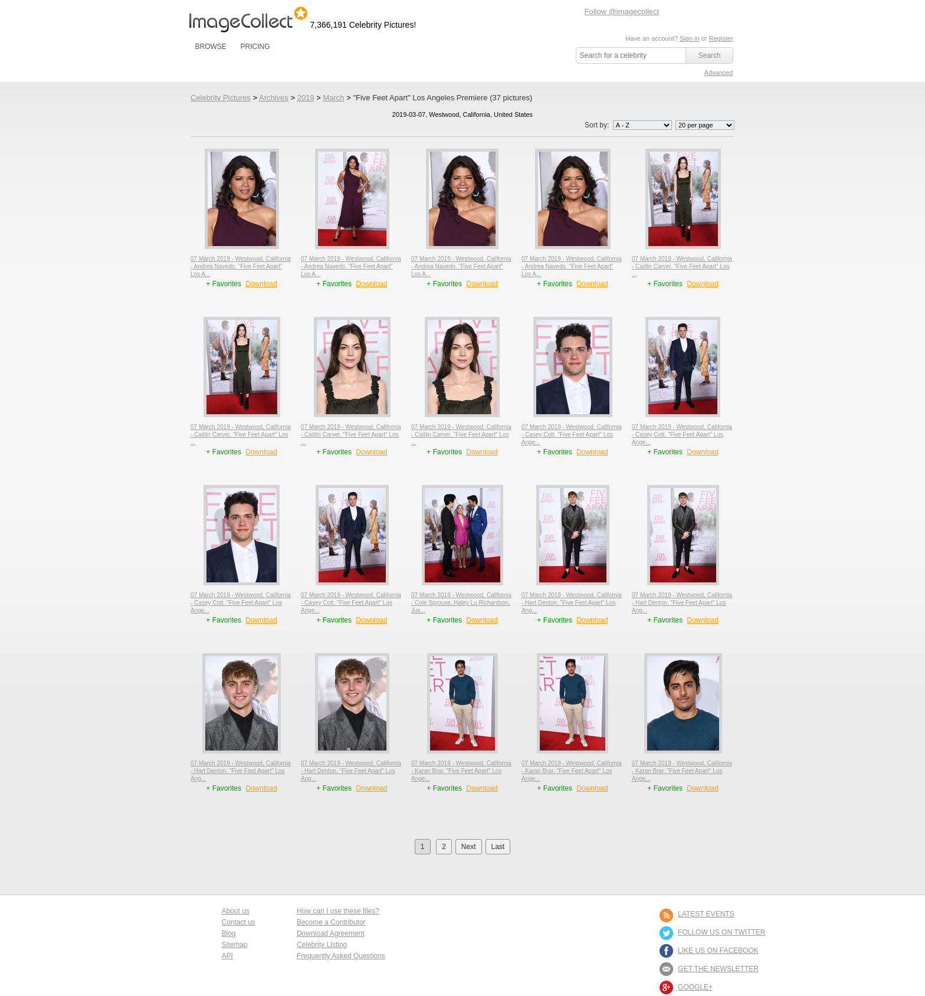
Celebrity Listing (322, 945)
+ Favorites (224, 284)
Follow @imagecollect (622, 11)
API (227, 956)
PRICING (255, 46)
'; (642, 125)
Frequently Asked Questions (341, 956)
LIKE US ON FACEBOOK (718, 950)
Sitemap (235, 945)
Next (468, 847)
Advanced (718, 72)
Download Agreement (331, 933)
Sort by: (629, 125)
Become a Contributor (331, 922)
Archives (273, 97)
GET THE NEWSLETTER (718, 969)
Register (721, 38)
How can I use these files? (338, 911)
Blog (229, 933)
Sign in (690, 38)
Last (498, 847)
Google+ (695, 987)
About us (236, 911)
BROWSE (211, 46)
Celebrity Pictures (221, 97)
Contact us (238, 922)
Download (261, 284)
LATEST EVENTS (706, 914)
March (333, 97)
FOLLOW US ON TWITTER (721, 932)
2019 (305, 97)
